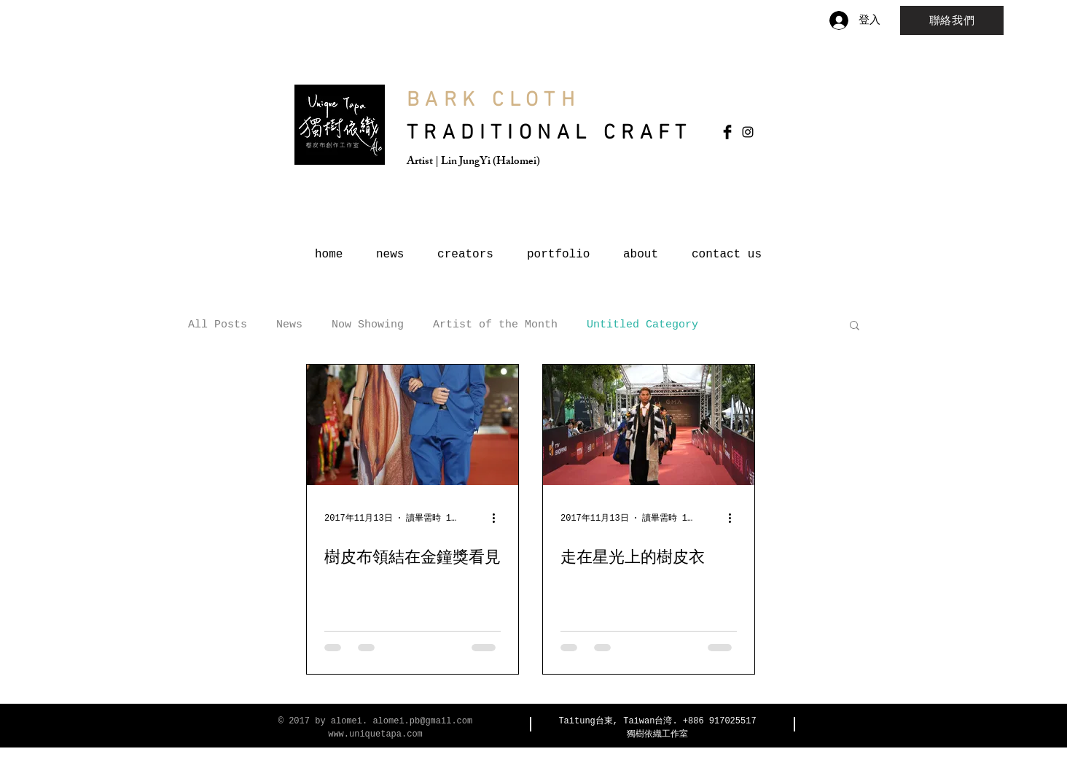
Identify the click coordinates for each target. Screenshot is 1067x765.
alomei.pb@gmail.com (422, 721)
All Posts (217, 325)
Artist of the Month (495, 325)
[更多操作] (498, 518)
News (289, 325)
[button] (854, 326)
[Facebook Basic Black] (727, 132)
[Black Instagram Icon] (747, 132)
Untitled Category (642, 325)
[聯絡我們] (952, 20)
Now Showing (368, 325)
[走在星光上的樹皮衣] (648, 425)
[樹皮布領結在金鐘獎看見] (412, 425)
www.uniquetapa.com (375, 734)
